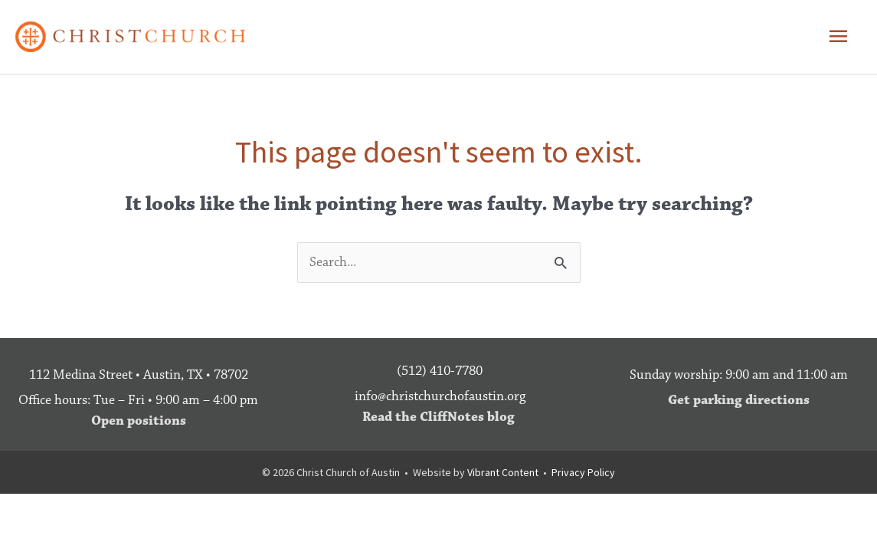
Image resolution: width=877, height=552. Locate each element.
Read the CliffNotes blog (438, 417)
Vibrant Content (502, 472)
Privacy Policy (583, 472)
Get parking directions (739, 400)
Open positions (138, 420)
